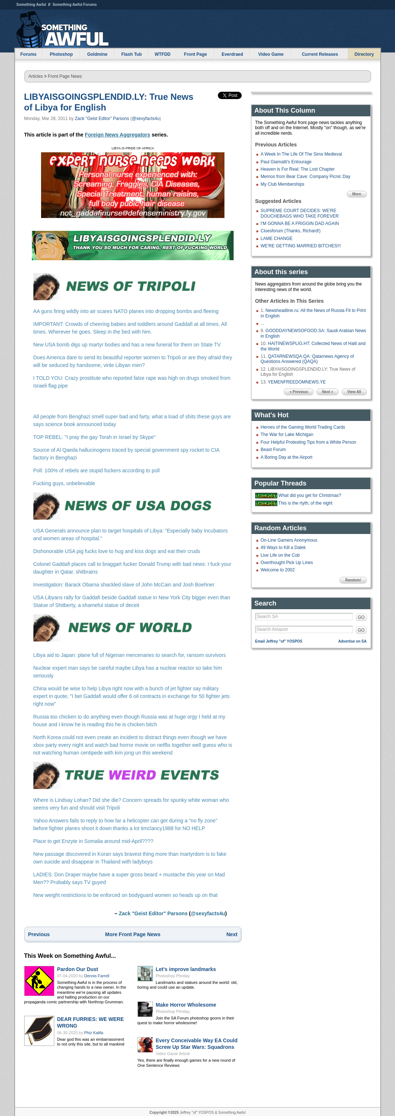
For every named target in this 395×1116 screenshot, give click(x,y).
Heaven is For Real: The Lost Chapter (298, 169)
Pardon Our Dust (77, 969)
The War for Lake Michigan (287, 434)
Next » (327, 392)
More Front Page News (133, 934)
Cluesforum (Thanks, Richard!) (291, 230)
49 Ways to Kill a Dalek (283, 547)
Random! (353, 580)
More (356, 194)
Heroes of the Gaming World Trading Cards (303, 427)
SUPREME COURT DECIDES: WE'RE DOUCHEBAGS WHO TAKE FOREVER (300, 213)
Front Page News (65, 76)
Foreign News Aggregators (117, 135)
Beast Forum (273, 449)
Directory (364, 54)
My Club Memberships (282, 184)
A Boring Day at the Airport (286, 457)
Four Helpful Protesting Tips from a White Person (308, 442)
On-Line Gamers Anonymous (289, 540)
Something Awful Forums (74, 5)
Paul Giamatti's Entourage (286, 161)
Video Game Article (173, 1053)
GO (361, 617)
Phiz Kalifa (93, 1032)
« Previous (298, 392)
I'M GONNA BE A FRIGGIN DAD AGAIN (300, 223)
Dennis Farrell (96, 976)
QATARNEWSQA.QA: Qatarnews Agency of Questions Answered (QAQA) (307, 359)
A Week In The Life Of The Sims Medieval (301, 154)
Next (231, 934)
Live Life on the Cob (280, 555)
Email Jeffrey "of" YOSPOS (279, 641)
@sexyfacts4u (146, 118)
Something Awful (31, 5)
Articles (36, 76)
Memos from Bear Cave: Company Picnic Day (306, 176)
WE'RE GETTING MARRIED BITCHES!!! (301, 245)
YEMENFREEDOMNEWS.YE (297, 382)
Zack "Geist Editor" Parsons (102, 118)
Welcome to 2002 (278, 569)
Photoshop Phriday (173, 976)
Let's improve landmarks (186, 969)
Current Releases (320, 54)
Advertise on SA (352, 641)
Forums (28, 54)
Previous (39, 934)
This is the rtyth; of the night (305, 503)
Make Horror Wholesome (186, 1005)
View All (354, 392)
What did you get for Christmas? (309, 495)
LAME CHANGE (277, 238)
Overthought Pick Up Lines (287, 562)
